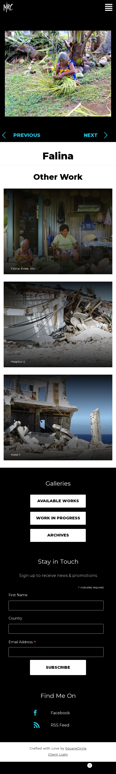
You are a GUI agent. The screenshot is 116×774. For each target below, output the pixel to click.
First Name (18, 595)
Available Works (58, 501)
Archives (58, 535)
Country (15, 618)
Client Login (58, 754)
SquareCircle (76, 748)
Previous (26, 135)
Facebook (60, 713)
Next (91, 135)
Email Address (22, 643)
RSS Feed (60, 725)
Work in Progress (58, 518)
